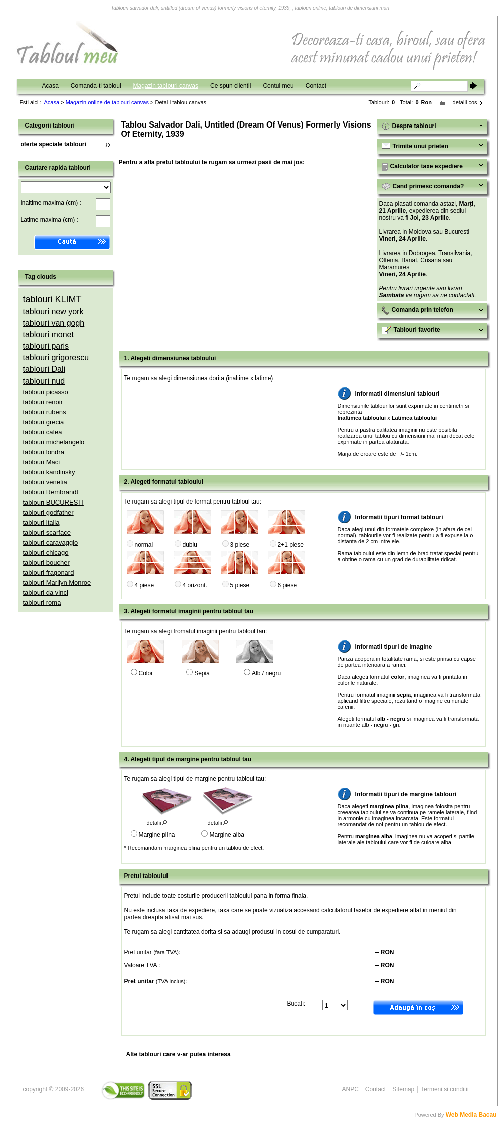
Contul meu (278, 85)
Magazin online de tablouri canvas (107, 102)
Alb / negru (266, 673)
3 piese (240, 544)
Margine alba (226, 834)
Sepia (202, 673)
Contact (316, 85)
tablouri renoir (43, 402)
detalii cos (465, 102)
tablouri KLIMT (52, 299)
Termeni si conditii (444, 1089)
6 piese (287, 585)
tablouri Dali (44, 369)
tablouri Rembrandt (51, 492)
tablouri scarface (47, 532)
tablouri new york (53, 311)
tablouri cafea (42, 432)
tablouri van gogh (54, 323)
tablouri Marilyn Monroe (57, 582)
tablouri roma (42, 602)
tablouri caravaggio (50, 542)
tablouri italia (41, 522)
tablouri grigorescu (56, 357)
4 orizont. (195, 585)
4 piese (144, 585)
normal (144, 544)
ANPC (350, 1089)
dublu (190, 544)
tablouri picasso (45, 392)
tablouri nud (44, 381)
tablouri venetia (45, 482)
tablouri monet (48, 334)
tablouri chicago (46, 552)
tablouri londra (43, 452)
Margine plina (157, 834)
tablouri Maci (41, 462)
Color (146, 673)
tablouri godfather (48, 512)
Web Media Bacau (471, 1114)
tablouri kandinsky (49, 472)
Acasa (50, 85)
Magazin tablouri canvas (165, 85)
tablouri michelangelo (54, 442)
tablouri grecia (43, 422)
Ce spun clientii (230, 85)
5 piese (240, 585)
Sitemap (403, 1089)
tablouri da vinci (45, 592)
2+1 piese (291, 544)
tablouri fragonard (48, 572)
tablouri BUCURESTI (53, 502)
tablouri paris (46, 346)
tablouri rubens (44, 412)
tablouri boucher (46, 562)
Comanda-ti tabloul (96, 85)
